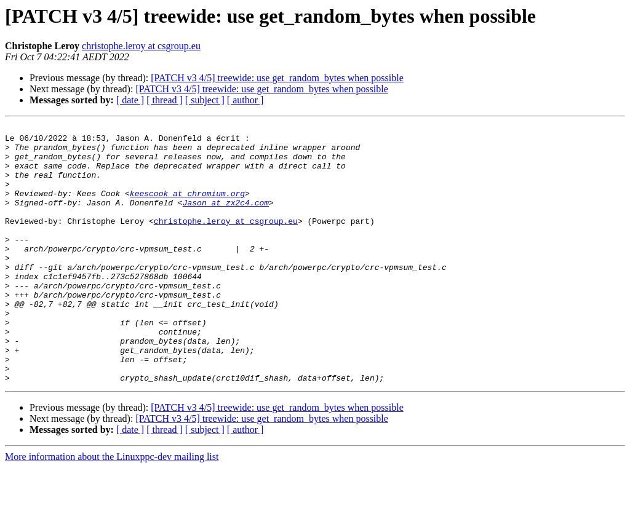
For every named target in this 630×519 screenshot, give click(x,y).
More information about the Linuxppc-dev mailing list (111, 508)
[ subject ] (205, 100)
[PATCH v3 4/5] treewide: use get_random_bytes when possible (277, 78)
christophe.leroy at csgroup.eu (141, 46)
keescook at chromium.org (187, 207)
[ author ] (245, 100)
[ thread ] (164, 100)
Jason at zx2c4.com (226, 218)
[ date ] (130, 100)
